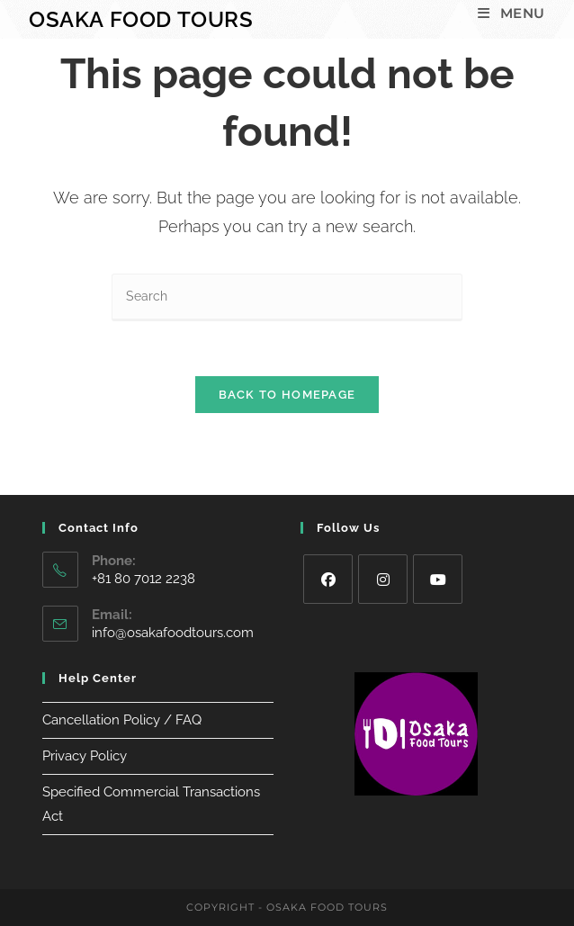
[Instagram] (383, 579)
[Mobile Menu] (511, 13)
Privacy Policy (84, 756)
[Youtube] (437, 579)
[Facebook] (328, 579)
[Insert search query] (287, 297)
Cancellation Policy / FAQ (122, 720)
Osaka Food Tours (141, 19)
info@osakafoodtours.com (173, 633)
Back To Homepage (287, 394)
